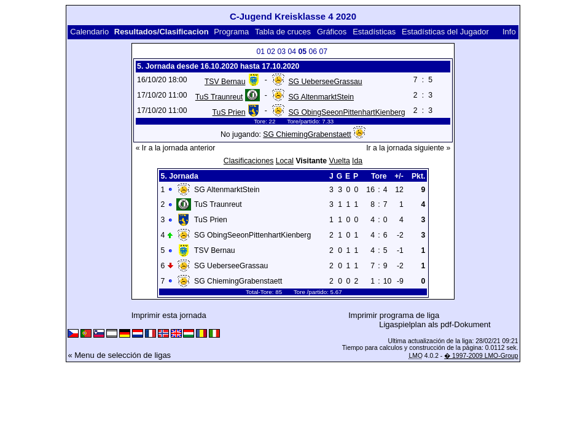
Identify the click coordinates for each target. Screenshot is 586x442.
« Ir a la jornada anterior (176, 148)
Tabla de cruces (283, 31)
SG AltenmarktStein (321, 97)
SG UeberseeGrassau (325, 81)
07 (323, 51)
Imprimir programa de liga (393, 315)
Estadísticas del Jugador (445, 31)
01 (260, 51)
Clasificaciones (249, 161)
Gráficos (331, 31)
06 (312, 51)
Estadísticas (374, 31)
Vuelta (339, 161)
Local (285, 161)
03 (281, 51)
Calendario (89, 31)
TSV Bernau (225, 81)
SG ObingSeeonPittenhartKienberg (346, 112)
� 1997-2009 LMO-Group (481, 355)
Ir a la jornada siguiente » (408, 148)
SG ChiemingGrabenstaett (307, 134)
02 (271, 51)
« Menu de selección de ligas (119, 355)
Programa (231, 31)
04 (291, 51)
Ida (357, 161)
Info (509, 31)
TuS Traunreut (219, 97)
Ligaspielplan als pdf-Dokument (434, 324)
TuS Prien (229, 112)
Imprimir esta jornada (168, 315)
